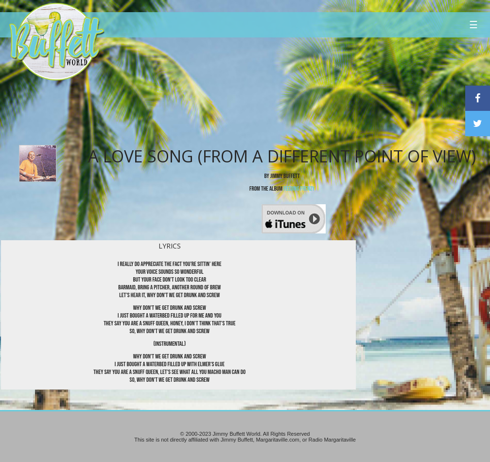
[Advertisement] (294, 90)
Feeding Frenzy (299, 189)
